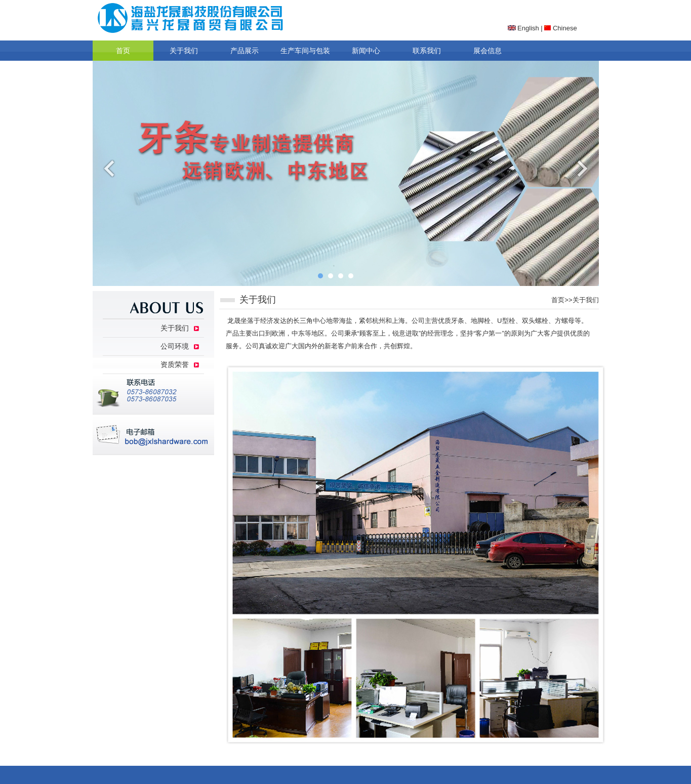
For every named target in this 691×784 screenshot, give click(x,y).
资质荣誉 (174, 364)
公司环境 (174, 346)
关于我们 (184, 51)
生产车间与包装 (305, 51)
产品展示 (244, 51)
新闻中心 (366, 51)
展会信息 (487, 51)
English (523, 28)
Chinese (560, 28)
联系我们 (427, 51)
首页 (123, 51)
